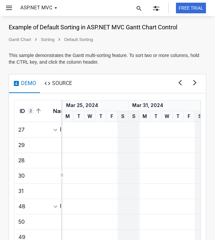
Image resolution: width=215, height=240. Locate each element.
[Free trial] (191, 8)
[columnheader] (31, 111)
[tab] (24, 83)
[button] (6, 8)
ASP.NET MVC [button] (36, 8)
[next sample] (195, 83)
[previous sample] (180, 83)
